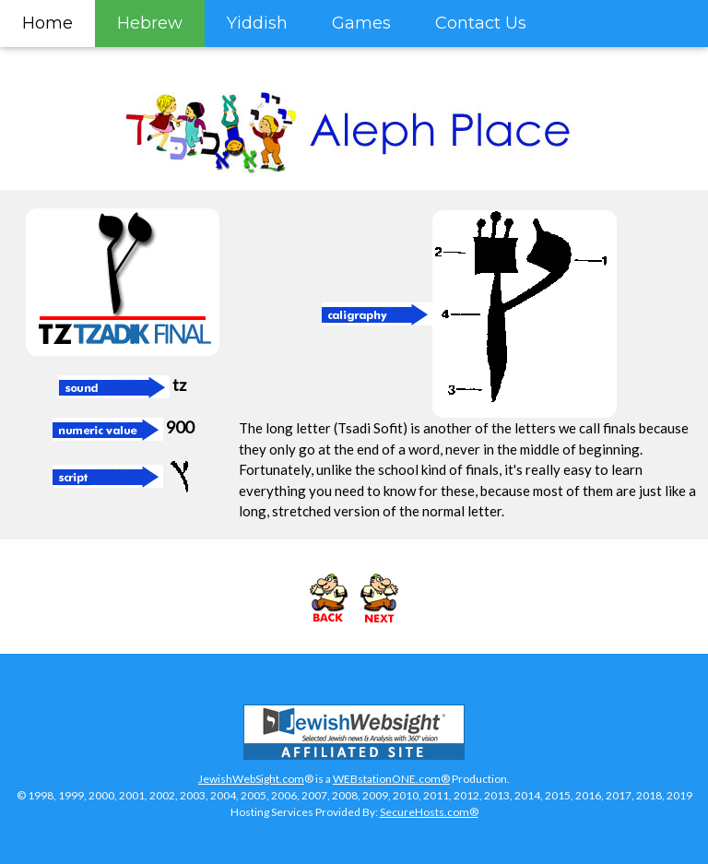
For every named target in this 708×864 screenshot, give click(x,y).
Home (47, 23)
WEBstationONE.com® (391, 779)
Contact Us (480, 23)
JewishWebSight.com (251, 779)
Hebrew (150, 23)
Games (361, 23)
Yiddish (257, 23)
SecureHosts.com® (429, 812)
